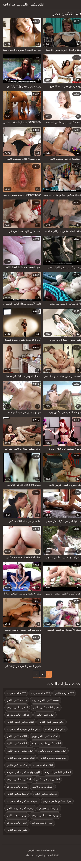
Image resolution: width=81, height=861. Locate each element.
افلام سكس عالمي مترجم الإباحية (21, 4)
